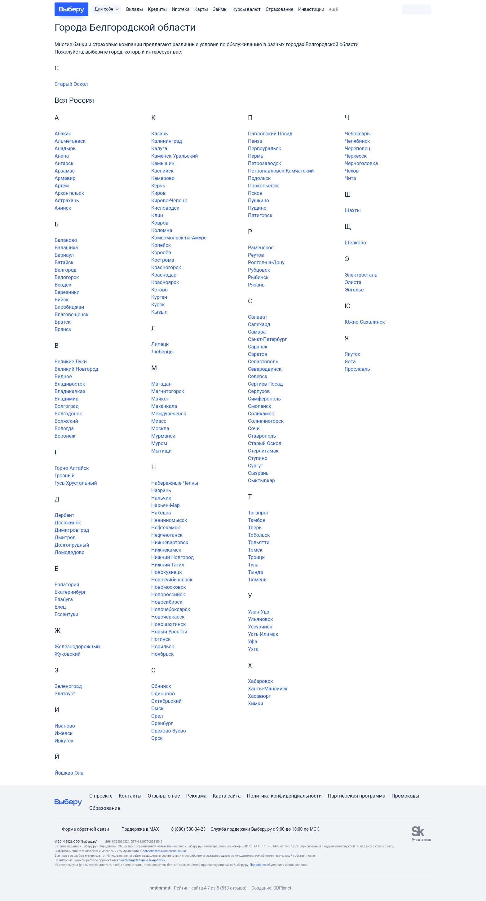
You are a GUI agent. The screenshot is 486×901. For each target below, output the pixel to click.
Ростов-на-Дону (266, 262)
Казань (159, 134)
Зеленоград (68, 686)
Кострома (162, 260)
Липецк (160, 344)
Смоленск (259, 406)
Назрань (161, 490)
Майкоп (160, 399)
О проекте (101, 796)
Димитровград (72, 530)
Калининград (166, 141)
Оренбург (162, 723)
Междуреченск (168, 414)
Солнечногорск (266, 421)
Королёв (161, 253)
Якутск (352, 354)
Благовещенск (71, 314)
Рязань (256, 285)
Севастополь (263, 362)
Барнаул (64, 255)
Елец (60, 607)
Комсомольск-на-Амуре (179, 238)
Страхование (279, 9)
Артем (62, 186)
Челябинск (357, 141)
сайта (234, 796)
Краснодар (163, 275)
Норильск (162, 647)
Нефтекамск (165, 528)
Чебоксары (358, 134)
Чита (350, 178)
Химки (255, 703)
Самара (257, 332)
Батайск (64, 262)
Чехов (352, 171)
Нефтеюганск (167, 535)
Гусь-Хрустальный (76, 483)
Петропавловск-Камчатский (281, 171)
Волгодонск (68, 414)
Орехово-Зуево (168, 731)
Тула (253, 565)
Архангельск (69, 193)
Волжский (66, 421)
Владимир (66, 399)
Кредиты (157, 9)
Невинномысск (169, 520)
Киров (158, 193)
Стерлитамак (263, 451)
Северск (257, 376)
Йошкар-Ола (69, 773)
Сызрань (258, 473)
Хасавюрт (259, 696)
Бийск (62, 300)
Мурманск (163, 436)
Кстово (159, 290)
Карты (201, 9)
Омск (157, 708)
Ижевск (64, 733)
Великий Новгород (76, 369)
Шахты (353, 210)
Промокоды (405, 796)
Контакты (130, 796)
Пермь (255, 156)
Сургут (255, 466)
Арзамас (65, 171)
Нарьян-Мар (165, 505)
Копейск (161, 245)
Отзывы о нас (164, 796)
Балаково (66, 240)
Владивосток (70, 384)
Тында (255, 572)
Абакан (63, 134)
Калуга (159, 148)
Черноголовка (361, 163)
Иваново (65, 726)
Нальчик (161, 498)
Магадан (161, 384)
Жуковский (68, 654)
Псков (255, 193)
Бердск (63, 285)
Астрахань (67, 200)
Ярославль (357, 369)
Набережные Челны (174, 483)
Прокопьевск (263, 186)
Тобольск (259, 535)
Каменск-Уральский (174, 156)
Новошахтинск (168, 624)
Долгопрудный (72, 545)
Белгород (66, 270)
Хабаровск (260, 681)
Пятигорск (260, 215)
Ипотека (180, 9)
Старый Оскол (71, 84)
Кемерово (163, 178)
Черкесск (356, 156)
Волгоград (67, 406)
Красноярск (165, 282)
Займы (220, 9)
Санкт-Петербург (267, 339)
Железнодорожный (77, 647)
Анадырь (65, 148)
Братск (63, 322)
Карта (219, 796)
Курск (158, 305)
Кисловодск (165, 208)
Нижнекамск (166, 550)
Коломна (161, 230)
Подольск (259, 178)
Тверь (255, 528)
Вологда (64, 428)
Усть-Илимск (263, 634)
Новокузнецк (166, 572)
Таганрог (258, 513)
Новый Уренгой (169, 632)
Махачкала (164, 406)
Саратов (257, 354)
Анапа (62, 156)
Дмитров (65, 537)
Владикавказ (70, 391)
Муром (159, 443)
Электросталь (361, 275)
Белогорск (67, 277)
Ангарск (64, 163)
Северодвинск (264, 369)
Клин (157, 215)
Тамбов (256, 520)
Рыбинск (258, 277)
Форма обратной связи (82, 829)
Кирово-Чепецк (169, 200)
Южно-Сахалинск (365, 322)
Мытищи (161, 451)
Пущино (257, 208)
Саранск (257, 347)
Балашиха (66, 248)
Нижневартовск (169, 542)
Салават (257, 317)
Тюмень (257, 580)
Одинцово (163, 694)
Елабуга (64, 599)
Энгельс (354, 290)
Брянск (63, 329)
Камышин (163, 163)
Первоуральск (264, 148)
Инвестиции (311, 9)
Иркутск (64, 741)
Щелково (355, 243)
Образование (104, 808)
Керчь (158, 186)
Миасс (158, 421)
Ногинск (161, 639)
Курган (159, 297)
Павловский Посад (270, 134)
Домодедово (70, 552)
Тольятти (258, 542)
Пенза (255, 141)
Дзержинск (68, 523)
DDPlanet (282, 888)
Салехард (259, 324)
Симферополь (264, 399)
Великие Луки (71, 362)
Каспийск (162, 171)
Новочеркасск (168, 617)
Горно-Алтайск (72, 468)
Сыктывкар (261, 480)
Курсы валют (246, 9)
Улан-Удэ (258, 612)
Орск (157, 738)
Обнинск (161, 686)
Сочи (253, 428)
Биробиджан (69, 307)
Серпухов (259, 391)
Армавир (65, 178)
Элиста (353, 282)
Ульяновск (260, 619)
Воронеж (65, 436)
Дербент (64, 515)
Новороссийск (168, 594)
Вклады (134, 9)
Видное (63, 376)
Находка (161, 513)
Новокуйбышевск (171, 580)
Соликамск (261, 414)
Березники (67, 292)
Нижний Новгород (172, 557)
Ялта (350, 362)
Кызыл (159, 312)
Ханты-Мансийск (268, 689)
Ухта (253, 649)
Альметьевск (70, 141)
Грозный (64, 476)
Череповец (357, 148)
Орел (157, 716)
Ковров (160, 223)
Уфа (252, 642)
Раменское (261, 248)
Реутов (256, 255)
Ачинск (63, 208)
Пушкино (258, 200)
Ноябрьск (162, 654)
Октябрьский (166, 701)
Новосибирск (166, 602)
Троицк (256, 557)
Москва (160, 428)
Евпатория (67, 585)
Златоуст (65, 694)
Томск (255, 550)
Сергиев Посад (265, 384)
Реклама (196, 796)
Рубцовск (259, 270)
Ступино (257, 458)
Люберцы (162, 352)
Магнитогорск (167, 391)
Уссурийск (260, 627)
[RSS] (106, 888)
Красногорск (166, 267)
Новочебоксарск (170, 609)
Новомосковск (168, 587)
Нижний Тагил (167, 565)
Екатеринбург (70, 592)
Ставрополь (262, 436)
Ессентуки (66, 614)
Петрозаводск (264, 163)
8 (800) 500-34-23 (184, 829)
